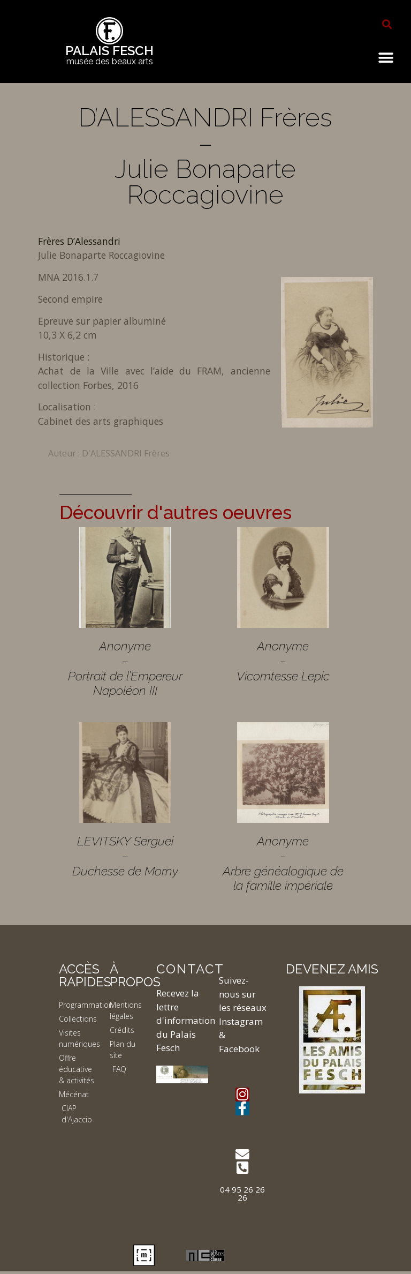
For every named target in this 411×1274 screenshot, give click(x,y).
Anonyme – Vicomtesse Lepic (283, 661)
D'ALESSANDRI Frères (126, 453)
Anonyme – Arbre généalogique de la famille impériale (283, 863)
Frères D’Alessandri (79, 241)
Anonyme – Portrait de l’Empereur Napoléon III (125, 668)
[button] (387, 24)
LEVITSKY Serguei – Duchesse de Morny (125, 856)
